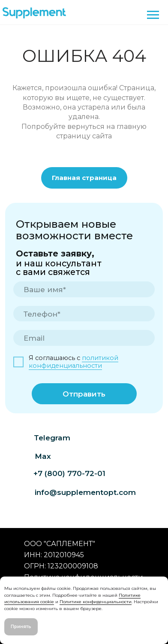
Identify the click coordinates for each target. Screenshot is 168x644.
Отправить (84, 393)
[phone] (84, 314)
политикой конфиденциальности (73, 361)
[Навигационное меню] (153, 15)
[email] (84, 338)
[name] (84, 289)
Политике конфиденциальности (96, 601)
